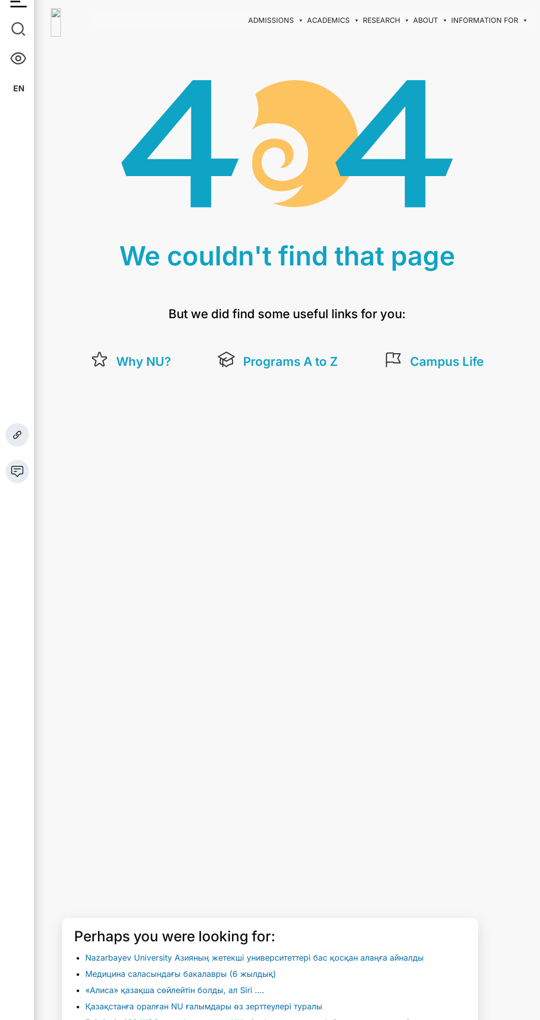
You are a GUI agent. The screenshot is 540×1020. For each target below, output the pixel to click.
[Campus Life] (393, 360)
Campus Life (447, 361)
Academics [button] (333, 20)
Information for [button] (489, 20)
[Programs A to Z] (226, 360)
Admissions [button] (276, 20)
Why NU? (143, 361)
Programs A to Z (290, 361)
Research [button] (386, 20)
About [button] (430, 20)
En (18, 88)
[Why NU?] (99, 360)
